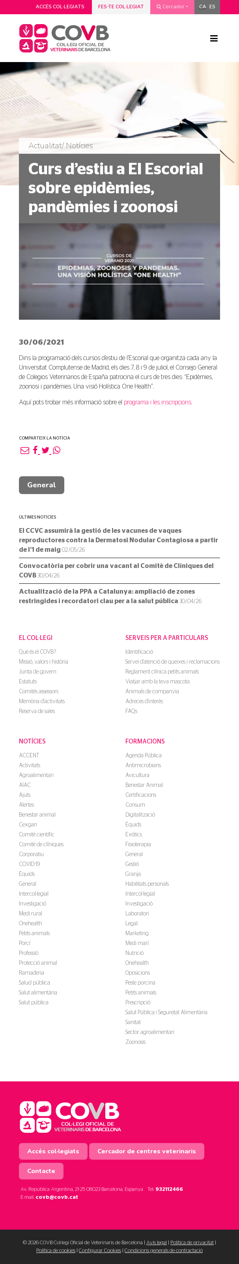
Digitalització (140, 815)
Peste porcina (140, 983)
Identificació (139, 652)
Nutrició (134, 953)
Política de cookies (55, 1250)
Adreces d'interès (144, 701)
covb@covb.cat (56, 1197)
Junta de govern (37, 672)
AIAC (25, 785)
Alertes (26, 805)
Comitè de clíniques (41, 844)
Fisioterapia (138, 844)
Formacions (145, 741)
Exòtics (133, 835)
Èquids (27, 874)
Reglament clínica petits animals (162, 672)
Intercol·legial (34, 894)
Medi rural (30, 914)
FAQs (131, 711)
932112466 (169, 1189)
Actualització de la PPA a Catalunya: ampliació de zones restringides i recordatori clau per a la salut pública (110, 596)
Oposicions (137, 973)
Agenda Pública (143, 755)
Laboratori (137, 914)
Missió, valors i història (43, 662)
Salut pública (34, 1003)
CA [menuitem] (202, 6)
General (41, 485)
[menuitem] (203, 7)
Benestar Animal (144, 785)
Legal (131, 923)
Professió (28, 953)
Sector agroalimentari (149, 1032)
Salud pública (34, 983)
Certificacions (140, 795)
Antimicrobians (143, 765)
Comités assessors (38, 691)
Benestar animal (37, 815)
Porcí (24, 943)
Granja (133, 874)
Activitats (29, 765)
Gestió (132, 864)
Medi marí (137, 943)
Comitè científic (36, 835)
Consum (135, 805)
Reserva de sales (37, 711)
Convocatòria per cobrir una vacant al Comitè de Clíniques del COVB (116, 571)
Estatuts (28, 682)
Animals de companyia (152, 691)
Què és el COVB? (37, 652)
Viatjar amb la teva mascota (157, 682)
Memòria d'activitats (42, 701)
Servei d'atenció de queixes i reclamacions (172, 662)
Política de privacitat (192, 1242)
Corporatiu (31, 854)
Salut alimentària (38, 993)
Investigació (32, 904)
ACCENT (29, 755)
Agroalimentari (36, 775)
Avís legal (156, 1242)
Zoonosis (135, 1042)
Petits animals (34, 933)
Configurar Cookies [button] (100, 1250)
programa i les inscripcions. (158, 402)
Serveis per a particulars (166, 638)
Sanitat (133, 1022)
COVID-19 (29, 864)
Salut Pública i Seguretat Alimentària (166, 1012)
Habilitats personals (147, 884)
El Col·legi (35, 638)
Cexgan (28, 825)
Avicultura (137, 775)
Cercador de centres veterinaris (146, 1151)
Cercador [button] (171, 6)
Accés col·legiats (59, 6)
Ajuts (24, 795)
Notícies (32, 741)
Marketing (137, 933)
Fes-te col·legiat (121, 6)
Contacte (41, 1171)
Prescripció (137, 1003)
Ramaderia (31, 973)
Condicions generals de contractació (164, 1250)
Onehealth (30, 923)
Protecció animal (38, 963)
